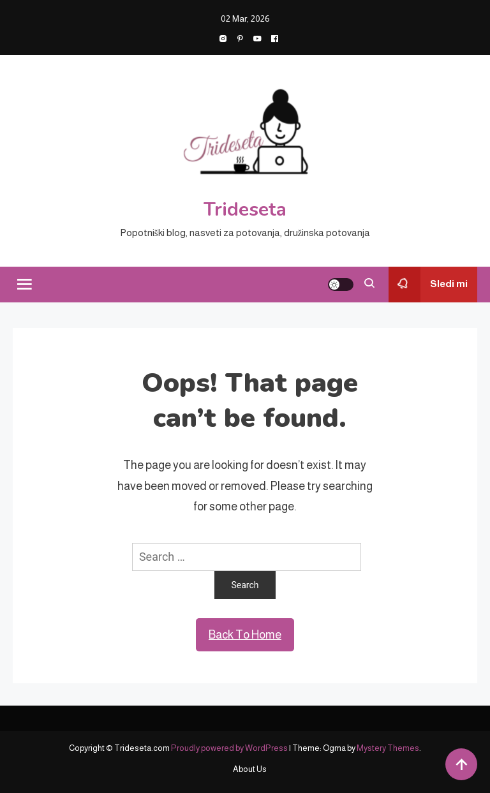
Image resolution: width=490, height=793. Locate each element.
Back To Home (245, 634)
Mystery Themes (388, 748)
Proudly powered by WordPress (230, 748)
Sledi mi (428, 284)
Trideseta (245, 209)
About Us (250, 769)
